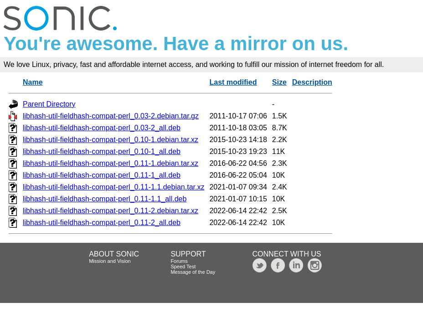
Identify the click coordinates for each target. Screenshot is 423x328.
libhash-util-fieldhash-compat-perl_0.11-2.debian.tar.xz (110, 211)
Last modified (233, 82)
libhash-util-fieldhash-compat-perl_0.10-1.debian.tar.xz (110, 140)
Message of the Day (192, 272)
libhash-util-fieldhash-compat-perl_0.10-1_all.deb (102, 151)
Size (279, 82)
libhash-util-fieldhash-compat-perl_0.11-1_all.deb (102, 175)
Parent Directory (49, 104)
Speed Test (183, 266)
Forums (178, 261)
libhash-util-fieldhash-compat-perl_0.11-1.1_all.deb (104, 199)
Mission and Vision (110, 261)
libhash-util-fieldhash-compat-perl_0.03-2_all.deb (102, 128)
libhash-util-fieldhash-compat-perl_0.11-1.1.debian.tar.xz (113, 187)
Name (33, 82)
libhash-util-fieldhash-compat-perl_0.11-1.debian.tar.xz (110, 163)
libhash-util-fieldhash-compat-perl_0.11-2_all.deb (102, 222)
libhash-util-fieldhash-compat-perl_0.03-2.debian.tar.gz (111, 116)
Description (312, 82)
